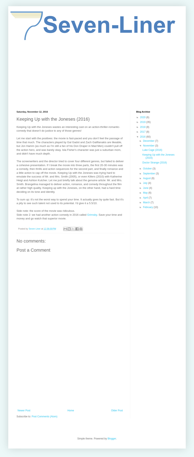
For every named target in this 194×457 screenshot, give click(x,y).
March (147, 202)
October (148, 168)
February (148, 207)
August (147, 178)
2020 (143, 117)
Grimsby (92, 214)
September (149, 173)
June (146, 188)
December (149, 140)
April (146, 197)
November (149, 145)
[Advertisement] (97, 75)
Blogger (112, 438)
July (145, 183)
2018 (143, 127)
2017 (143, 131)
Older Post (117, 410)
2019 (143, 122)
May (145, 192)
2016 (143, 136)
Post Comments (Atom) (44, 416)
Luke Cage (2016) (152, 150)
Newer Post (24, 410)
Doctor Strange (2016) (154, 162)
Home (70, 410)
